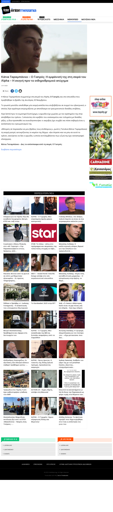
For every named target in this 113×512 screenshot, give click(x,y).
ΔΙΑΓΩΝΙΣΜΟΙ (8, 481)
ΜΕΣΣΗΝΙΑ (59, 19)
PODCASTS (44, 19)
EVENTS (6, 486)
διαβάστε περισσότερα (11, 181)
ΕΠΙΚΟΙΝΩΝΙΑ (25, 1)
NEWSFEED (72, 19)
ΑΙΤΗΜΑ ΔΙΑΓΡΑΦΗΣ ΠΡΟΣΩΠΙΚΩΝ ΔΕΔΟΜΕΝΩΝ (75, 496)
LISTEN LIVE (8, 477)
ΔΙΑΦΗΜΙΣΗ (16, 1)
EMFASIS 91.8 (8, 19)
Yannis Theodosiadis (63, 507)
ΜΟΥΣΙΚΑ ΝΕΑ (88, 19)
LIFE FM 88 (27, 19)
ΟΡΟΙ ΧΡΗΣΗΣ (50, 496)
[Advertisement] (44, 109)
